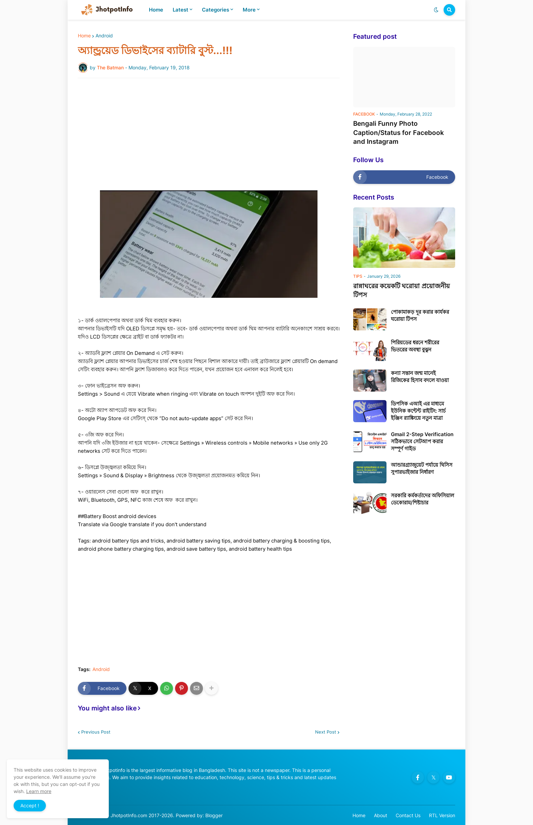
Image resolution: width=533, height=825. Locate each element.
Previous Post (95, 732)
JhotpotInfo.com (129, 815)
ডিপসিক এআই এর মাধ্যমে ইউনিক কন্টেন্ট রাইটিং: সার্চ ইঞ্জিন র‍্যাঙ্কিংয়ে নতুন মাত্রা (418, 410)
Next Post (325, 732)
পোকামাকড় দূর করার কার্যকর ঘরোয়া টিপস (420, 315)
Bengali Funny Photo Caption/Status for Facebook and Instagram (398, 132)
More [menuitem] (249, 9)
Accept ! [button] (29, 805)
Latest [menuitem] (180, 9)
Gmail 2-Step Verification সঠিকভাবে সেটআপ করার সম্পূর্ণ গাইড (422, 441)
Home (84, 35)
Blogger (214, 815)
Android (104, 35)
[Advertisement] (209, 134)
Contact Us (408, 815)
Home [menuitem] (156, 9)
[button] (436, 10)
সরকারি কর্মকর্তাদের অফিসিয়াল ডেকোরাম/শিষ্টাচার (422, 499)
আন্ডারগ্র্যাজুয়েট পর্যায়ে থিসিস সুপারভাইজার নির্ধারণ (421, 468)
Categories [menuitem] (215, 9)
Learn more (38, 791)
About (380, 815)
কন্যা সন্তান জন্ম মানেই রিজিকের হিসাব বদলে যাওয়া (420, 376)
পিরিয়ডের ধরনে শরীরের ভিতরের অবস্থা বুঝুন (415, 346)
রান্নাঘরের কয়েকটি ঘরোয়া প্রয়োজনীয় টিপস (401, 290)
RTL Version (442, 815)
